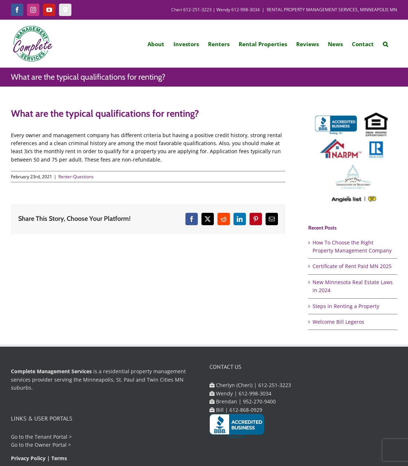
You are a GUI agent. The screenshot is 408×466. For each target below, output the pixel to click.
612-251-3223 (197, 10)
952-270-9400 (259, 401)
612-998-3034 (245, 10)
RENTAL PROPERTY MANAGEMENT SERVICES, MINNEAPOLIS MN (332, 10)
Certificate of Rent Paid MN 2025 (352, 266)
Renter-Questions (76, 177)
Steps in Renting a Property (346, 306)
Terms (59, 458)
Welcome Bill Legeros (338, 321)
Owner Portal (51, 444)
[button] (385, 43)
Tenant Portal (51, 436)
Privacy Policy (28, 458)
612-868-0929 (246, 409)
